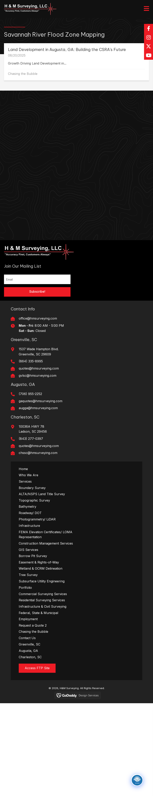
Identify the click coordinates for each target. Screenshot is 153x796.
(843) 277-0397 (31, 439)
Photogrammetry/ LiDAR (37, 519)
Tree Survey (28, 575)
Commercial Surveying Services (43, 594)
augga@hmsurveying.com (38, 408)
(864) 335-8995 (31, 361)
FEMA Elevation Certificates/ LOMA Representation (45, 534)
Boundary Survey (32, 488)
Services (25, 481)
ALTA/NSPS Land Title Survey (42, 494)
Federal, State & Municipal (38, 613)
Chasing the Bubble (22, 74)
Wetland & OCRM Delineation (40, 568)
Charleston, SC (30, 657)
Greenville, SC (29, 644)
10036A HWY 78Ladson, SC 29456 (33, 429)
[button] (148, 28)
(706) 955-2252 (30, 394)
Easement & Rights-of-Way (39, 562)
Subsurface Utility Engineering (42, 581)
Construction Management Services (46, 543)
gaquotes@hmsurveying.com (40, 401)
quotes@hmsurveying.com (39, 368)
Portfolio (25, 588)
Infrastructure (29, 526)
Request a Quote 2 (33, 625)
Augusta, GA (28, 651)
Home (23, 469)
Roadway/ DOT (30, 513)
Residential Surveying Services (42, 600)
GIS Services (28, 550)
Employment (28, 619)
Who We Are (28, 475)
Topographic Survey (34, 500)
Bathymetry (27, 507)
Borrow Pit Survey (33, 556)
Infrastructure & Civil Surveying (42, 606)
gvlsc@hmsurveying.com (37, 375)
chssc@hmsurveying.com (38, 453)
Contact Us (27, 638)
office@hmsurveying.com (38, 318)
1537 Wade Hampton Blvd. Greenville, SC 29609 (39, 351)
